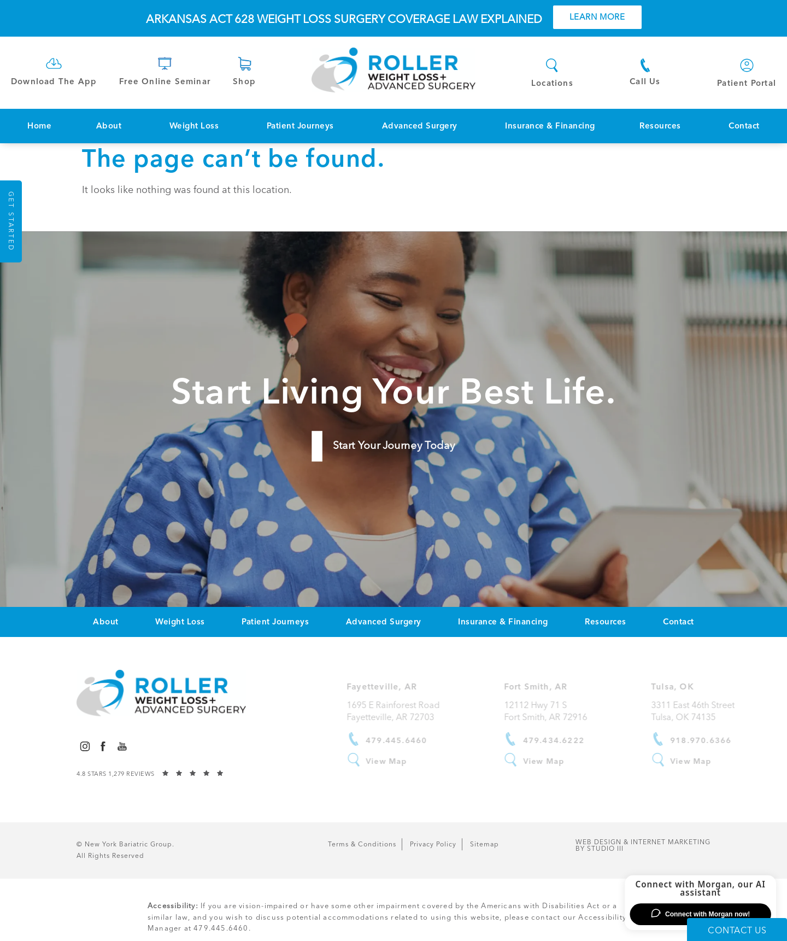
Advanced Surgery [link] (419, 126)
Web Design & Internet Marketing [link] (642, 845)
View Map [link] (396, 761)
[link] (54, 70)
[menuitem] (39, 126)
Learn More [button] (597, 17)
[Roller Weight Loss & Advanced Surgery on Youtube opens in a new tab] (122, 746)
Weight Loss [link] (194, 126)
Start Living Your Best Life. (393, 391)
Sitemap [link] (484, 844)
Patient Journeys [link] (300, 126)
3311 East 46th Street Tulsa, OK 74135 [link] (702, 711)
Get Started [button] (11, 221)
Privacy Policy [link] (433, 844)
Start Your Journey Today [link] (393, 445)
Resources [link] (660, 126)
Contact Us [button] (737, 930)
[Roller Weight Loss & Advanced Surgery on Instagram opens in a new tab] (84, 746)
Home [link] (39, 126)
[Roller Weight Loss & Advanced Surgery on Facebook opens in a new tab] (103, 746)
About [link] (109, 126)
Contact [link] (744, 126)
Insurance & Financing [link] (550, 126)
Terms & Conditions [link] (362, 844)
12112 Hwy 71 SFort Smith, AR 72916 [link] (554, 711)
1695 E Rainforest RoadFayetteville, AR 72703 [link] (402, 711)
